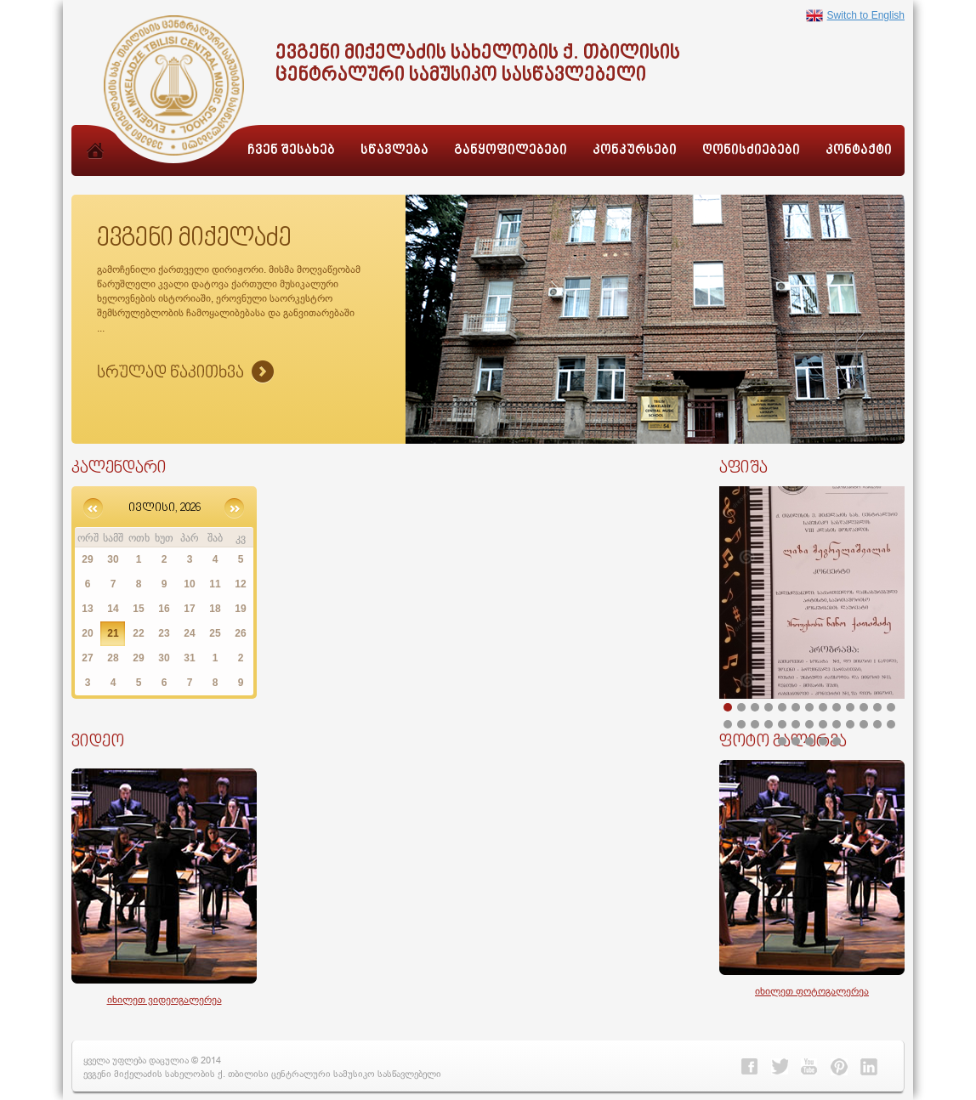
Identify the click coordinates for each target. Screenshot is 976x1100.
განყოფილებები (510, 151)
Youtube (809, 1066)
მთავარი (95, 169)
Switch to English (855, 15)
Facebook (749, 1066)
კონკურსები (635, 151)
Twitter (779, 1066)
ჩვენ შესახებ (291, 151)
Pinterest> (839, 1066)
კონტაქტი (859, 151)
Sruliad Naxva (185, 373)
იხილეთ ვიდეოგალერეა (164, 999)
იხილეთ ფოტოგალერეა (812, 990)
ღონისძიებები (751, 151)
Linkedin (868, 1066)
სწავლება (394, 151)
